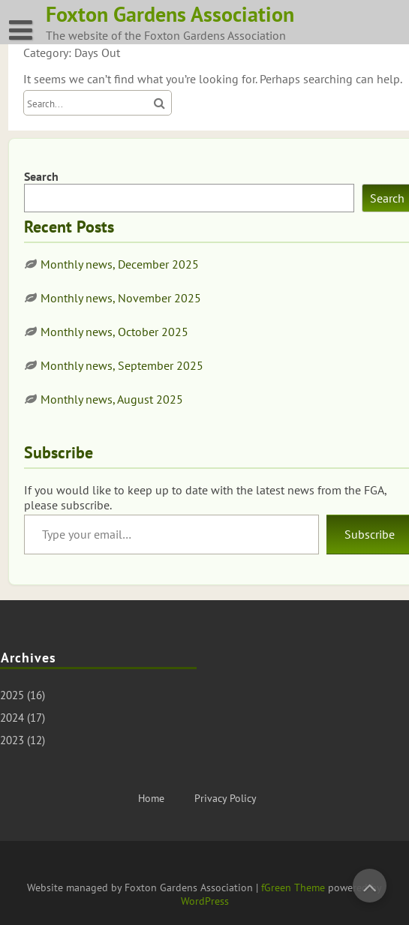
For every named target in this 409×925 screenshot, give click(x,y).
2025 (12, 695)
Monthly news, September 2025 (122, 365)
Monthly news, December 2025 (120, 264)
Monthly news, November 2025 (121, 297)
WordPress (205, 901)
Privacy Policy (225, 798)
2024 (12, 717)
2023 (12, 740)
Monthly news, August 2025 (112, 399)
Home (151, 798)
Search (41, 176)
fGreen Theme (293, 887)
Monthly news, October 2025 (114, 331)
